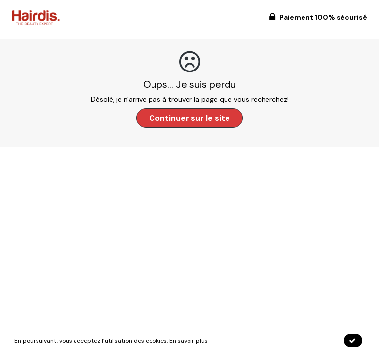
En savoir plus (188, 341)
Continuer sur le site (189, 118)
